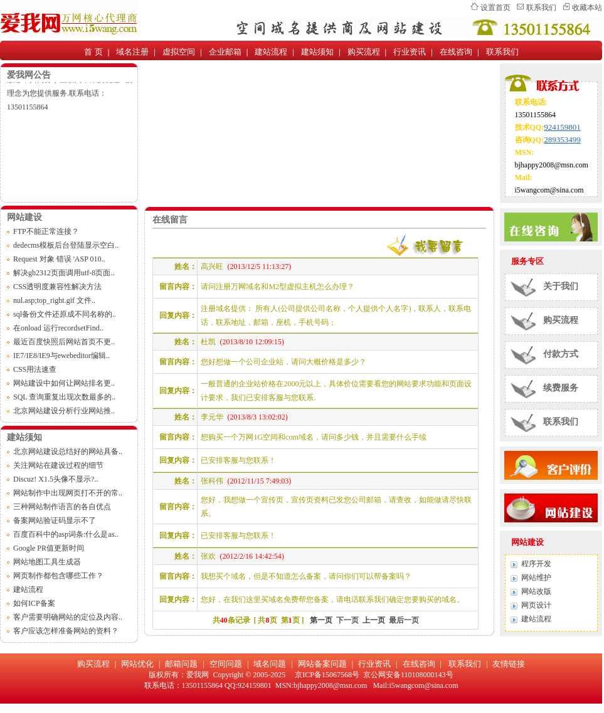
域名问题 (269, 663)
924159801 (562, 127)
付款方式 (560, 354)
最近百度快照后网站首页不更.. (64, 341)
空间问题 (225, 663)
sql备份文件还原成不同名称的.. (64, 314)
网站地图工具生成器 (47, 561)
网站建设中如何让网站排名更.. (64, 383)
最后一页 (404, 620)
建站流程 (271, 51)
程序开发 (536, 563)
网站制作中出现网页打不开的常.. (67, 493)
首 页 (93, 51)
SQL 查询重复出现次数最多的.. (64, 397)
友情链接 (508, 663)
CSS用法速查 (34, 369)
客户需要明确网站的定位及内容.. (67, 617)
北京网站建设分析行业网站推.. (64, 410)
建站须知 (317, 51)
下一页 (347, 620)
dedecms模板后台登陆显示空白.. (66, 245)
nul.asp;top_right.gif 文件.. (54, 300)
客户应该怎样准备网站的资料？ (66, 630)
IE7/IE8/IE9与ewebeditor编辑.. (61, 355)
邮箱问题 (181, 663)
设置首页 (495, 7)
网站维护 (536, 577)
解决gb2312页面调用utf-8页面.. (63, 272)
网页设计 (536, 605)
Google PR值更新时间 (48, 548)
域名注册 (132, 51)
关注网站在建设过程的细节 (58, 465)
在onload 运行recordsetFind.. (58, 328)
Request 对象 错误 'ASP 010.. (59, 259)
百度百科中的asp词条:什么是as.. (65, 534)
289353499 (562, 139)
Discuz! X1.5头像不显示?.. (55, 479)
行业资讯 (409, 51)
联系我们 (541, 7)
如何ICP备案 (34, 603)
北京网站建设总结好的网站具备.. (67, 451)
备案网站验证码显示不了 (54, 520)
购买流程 (363, 51)
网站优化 (137, 663)
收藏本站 (587, 7)
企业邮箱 (225, 51)
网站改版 (536, 591)
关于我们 (560, 286)
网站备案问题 (322, 663)
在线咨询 (456, 51)
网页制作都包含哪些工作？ (58, 575)
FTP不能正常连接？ (46, 231)
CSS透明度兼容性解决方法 (57, 286)
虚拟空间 (178, 51)
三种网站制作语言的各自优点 (62, 506)
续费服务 (560, 388)
